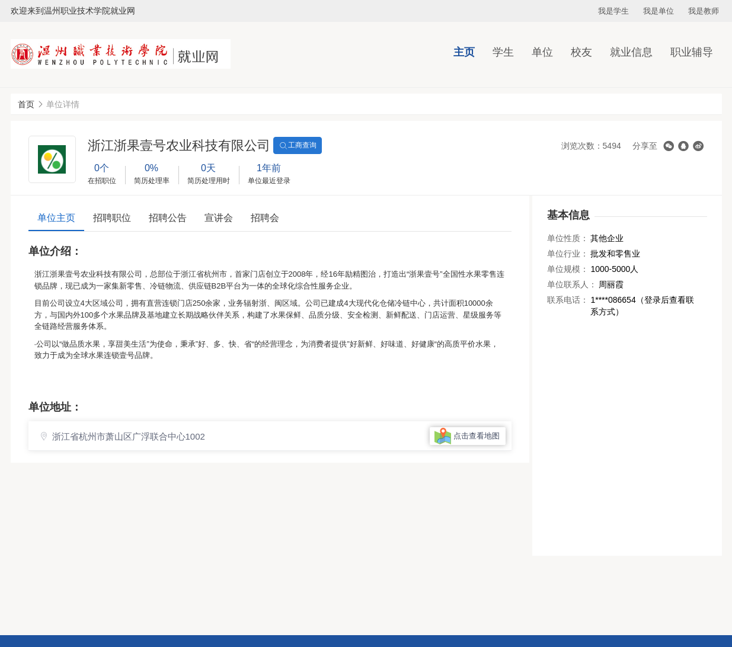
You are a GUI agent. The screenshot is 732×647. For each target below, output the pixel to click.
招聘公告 (168, 218)
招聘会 (265, 218)
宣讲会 (218, 218)
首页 (26, 104)
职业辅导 (691, 52)
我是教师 (703, 11)
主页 (464, 52)
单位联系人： (572, 284)
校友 (581, 52)
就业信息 (631, 52)
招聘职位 (112, 218)
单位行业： (568, 253)
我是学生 (613, 11)
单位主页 (56, 218)
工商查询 (298, 145)
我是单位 (658, 11)
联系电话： (568, 300)
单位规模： (568, 269)
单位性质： (568, 238)
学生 (503, 52)
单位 (542, 52)
